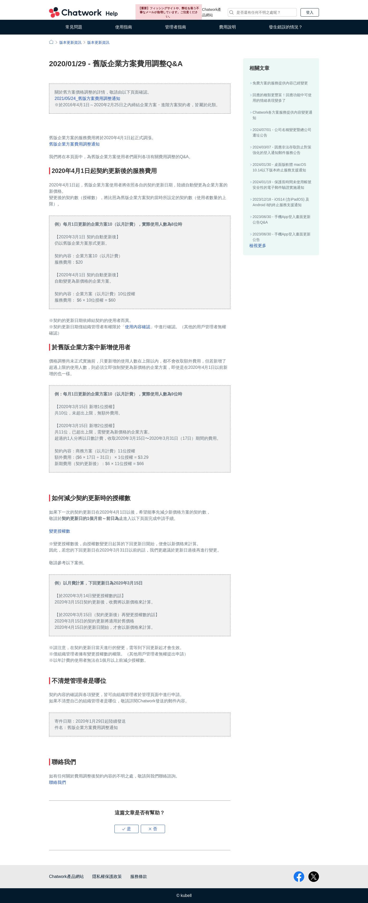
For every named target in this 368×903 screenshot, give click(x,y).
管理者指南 (175, 27)
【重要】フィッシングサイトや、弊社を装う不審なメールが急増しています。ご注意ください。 (168, 12)
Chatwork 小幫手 (83, 12)
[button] (126, 829)
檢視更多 (257, 245)
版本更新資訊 (70, 42)
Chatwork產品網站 (211, 12)
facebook (299, 876)
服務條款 (138, 876)
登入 (309, 12)
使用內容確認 (137, 327)
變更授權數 (59, 531)
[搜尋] (262, 12)
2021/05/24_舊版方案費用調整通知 (87, 98)
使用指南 (123, 27)
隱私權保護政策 (107, 876)
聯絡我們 (57, 782)
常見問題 (73, 27)
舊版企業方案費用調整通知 (74, 144)
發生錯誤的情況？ (286, 27)
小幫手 (51, 42)
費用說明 (227, 27)
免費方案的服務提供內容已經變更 (280, 83)
